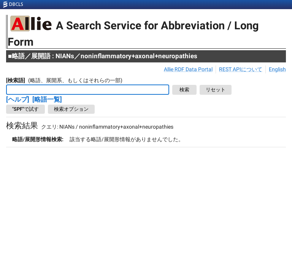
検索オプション (71, 109)
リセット (216, 90)
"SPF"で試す (25, 109)
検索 (184, 90)
